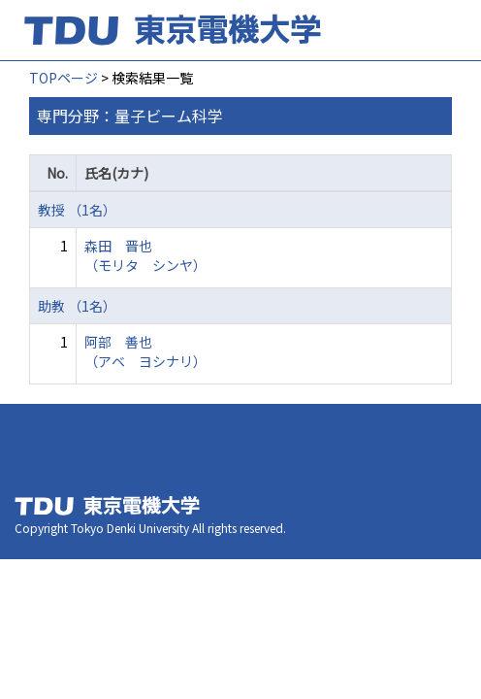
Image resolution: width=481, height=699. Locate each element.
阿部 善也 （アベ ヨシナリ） (145, 351)
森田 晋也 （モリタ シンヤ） (145, 255)
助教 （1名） (77, 306)
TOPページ (63, 77)
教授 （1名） (77, 209)
